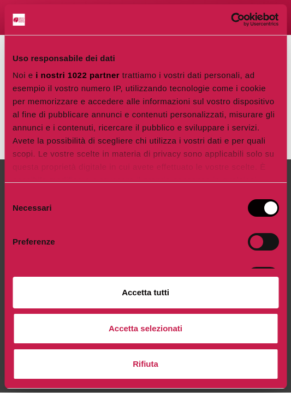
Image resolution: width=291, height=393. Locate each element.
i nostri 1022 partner (77, 75)
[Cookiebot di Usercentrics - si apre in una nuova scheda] (230, 20)
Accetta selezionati (145, 328)
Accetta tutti (145, 292)
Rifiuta (145, 363)
